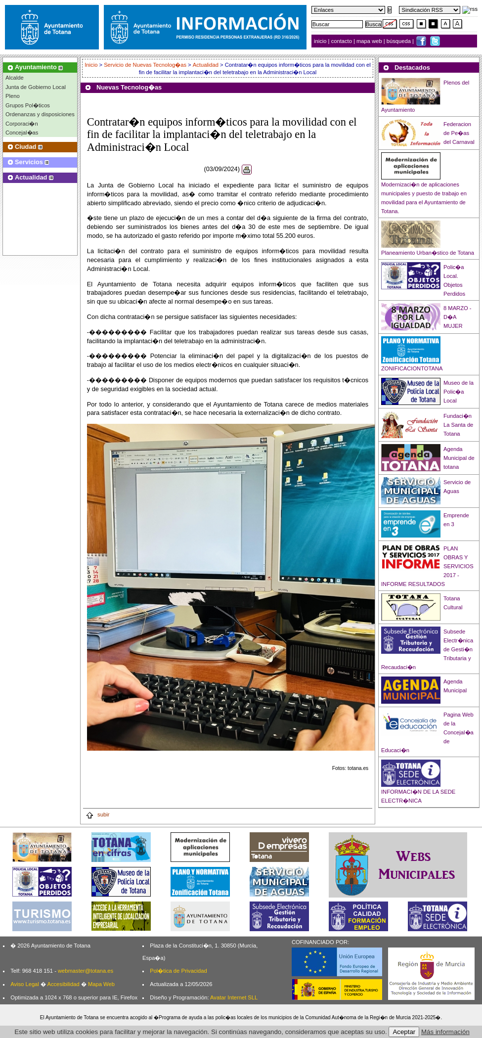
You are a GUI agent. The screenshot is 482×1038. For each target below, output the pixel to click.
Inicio (92, 65)
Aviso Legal (24, 984)
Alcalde (14, 78)
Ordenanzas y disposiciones (40, 114)
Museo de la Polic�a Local (458, 392)
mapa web (370, 41)
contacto (341, 41)
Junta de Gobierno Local (35, 87)
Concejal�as (21, 132)
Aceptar (404, 1032)
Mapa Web (101, 984)
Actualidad (206, 65)
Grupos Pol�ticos (27, 105)
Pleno (12, 96)
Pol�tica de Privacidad (178, 971)
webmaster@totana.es (85, 971)
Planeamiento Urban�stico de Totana (427, 253)
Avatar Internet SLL (234, 997)
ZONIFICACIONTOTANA (412, 368)
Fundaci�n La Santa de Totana (458, 425)
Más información (445, 1032)
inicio (321, 41)
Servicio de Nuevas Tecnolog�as (145, 65)
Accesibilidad (63, 984)
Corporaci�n (21, 124)
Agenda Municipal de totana (459, 458)
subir (97, 814)
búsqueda (399, 41)
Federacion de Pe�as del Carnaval (459, 133)
